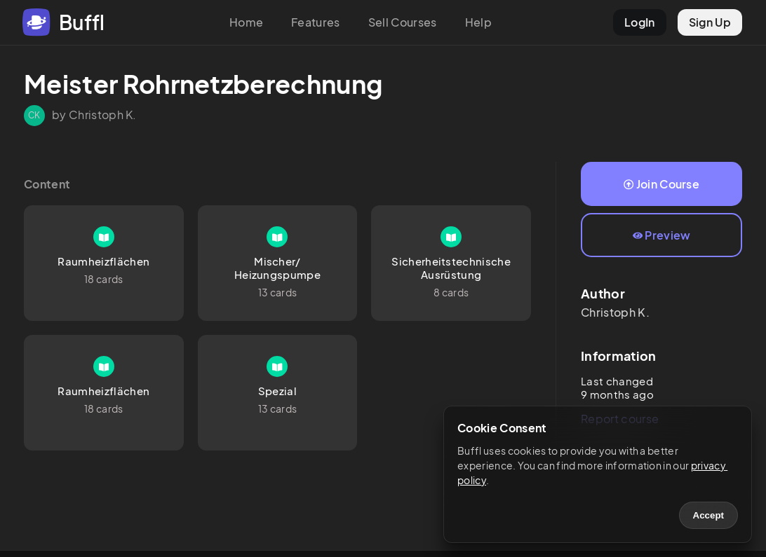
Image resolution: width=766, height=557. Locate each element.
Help (478, 22)
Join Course (661, 184)
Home (246, 22)
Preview (662, 235)
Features (315, 22)
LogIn (639, 22)
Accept (708, 515)
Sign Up (710, 22)
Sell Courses (402, 22)
